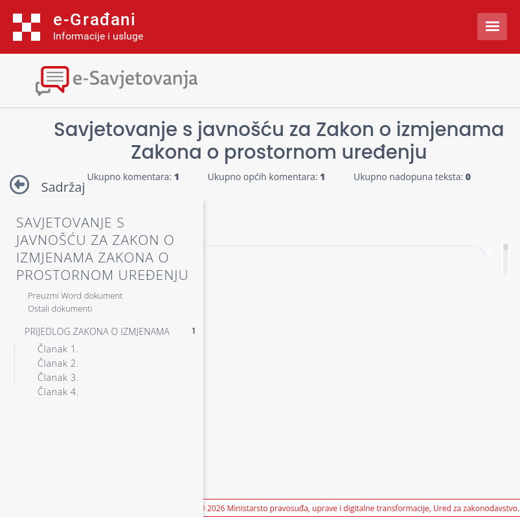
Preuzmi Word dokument (75, 295)
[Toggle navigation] (113, 79)
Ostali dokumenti (60, 308)
